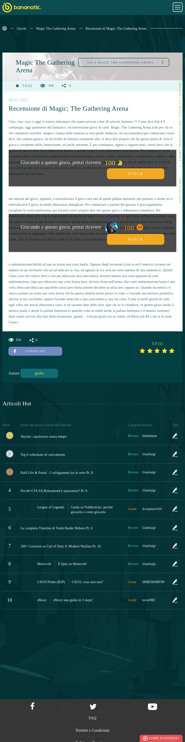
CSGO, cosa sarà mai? (87, 582)
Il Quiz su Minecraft (72, 564)
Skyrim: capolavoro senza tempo (43, 436)
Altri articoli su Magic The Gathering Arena (180, 116)
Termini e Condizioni (92, 730)
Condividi (29, 351)
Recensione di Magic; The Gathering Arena (116, 28)
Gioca (135, 174)
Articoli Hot (180, 191)
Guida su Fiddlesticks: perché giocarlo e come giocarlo (92, 509)
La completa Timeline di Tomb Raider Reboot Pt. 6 (56, 528)
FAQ (92, 718)
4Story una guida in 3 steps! (73, 600)
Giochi (21, 28)
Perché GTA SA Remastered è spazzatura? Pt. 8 (53, 491)
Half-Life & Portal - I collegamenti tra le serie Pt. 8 (56, 473)
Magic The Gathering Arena (55, 28)
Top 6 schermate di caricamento (42, 454)
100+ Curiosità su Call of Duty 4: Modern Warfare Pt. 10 (60, 546)
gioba (39, 373)
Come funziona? (164, 738)
